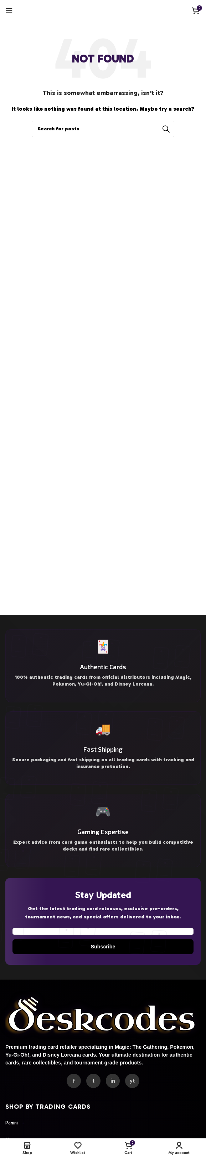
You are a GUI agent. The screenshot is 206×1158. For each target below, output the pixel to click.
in (114, 1094)
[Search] (103, 129)
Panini (16, 1136)
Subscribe (103, 956)
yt (135, 1094)
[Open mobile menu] (9, 11)
